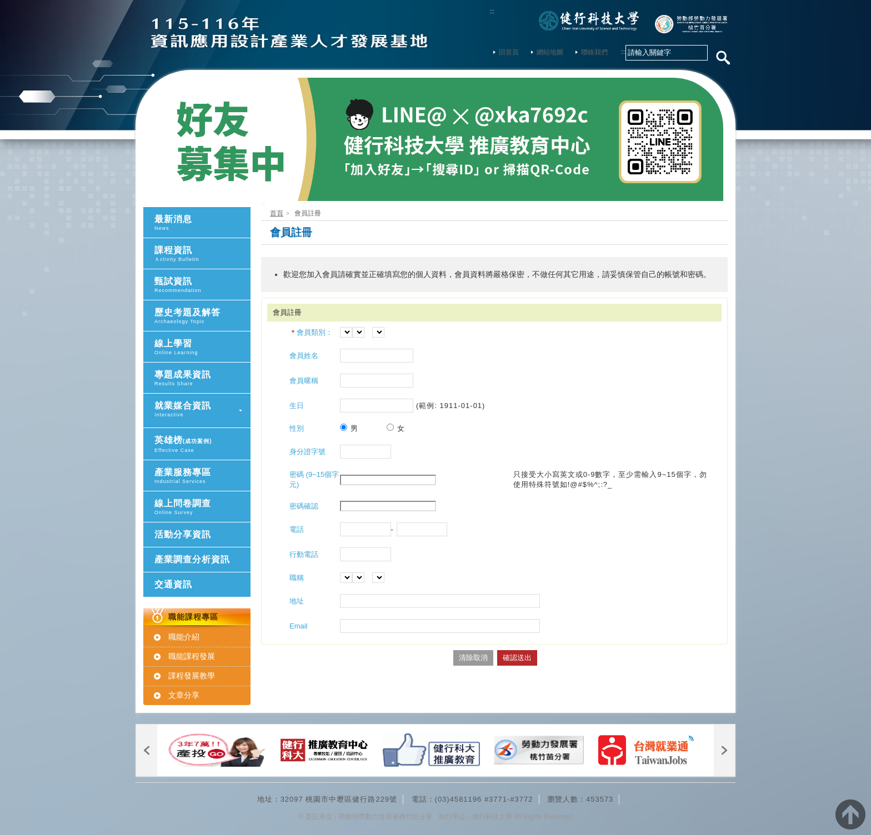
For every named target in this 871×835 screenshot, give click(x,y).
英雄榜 (202, 444)
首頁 (276, 213)
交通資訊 (173, 584)
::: (492, 11)
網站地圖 (547, 52)
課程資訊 (202, 254)
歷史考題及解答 (202, 316)
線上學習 (202, 347)
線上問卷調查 (202, 507)
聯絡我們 (591, 52)
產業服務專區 (202, 476)
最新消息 (202, 223)
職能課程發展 (191, 656)
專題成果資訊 (202, 378)
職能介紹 (183, 636)
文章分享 (183, 695)
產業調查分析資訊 (192, 559)
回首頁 (506, 52)
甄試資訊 (202, 285)
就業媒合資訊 (202, 409)
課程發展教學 (191, 675)
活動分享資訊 (182, 534)
